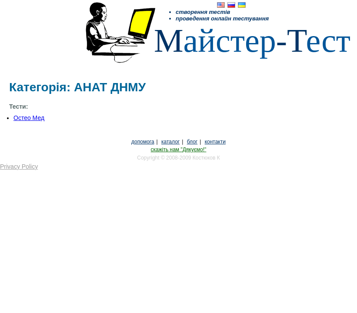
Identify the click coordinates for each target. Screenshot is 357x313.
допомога (142, 142)
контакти (215, 142)
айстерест (252, 40)
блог (192, 142)
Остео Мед (28, 117)
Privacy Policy (19, 166)
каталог (170, 142)
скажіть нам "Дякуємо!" (179, 150)
